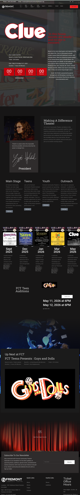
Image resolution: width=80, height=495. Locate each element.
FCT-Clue (20, 6)
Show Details (6, 265)
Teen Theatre (32, 6)
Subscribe (69, 462)
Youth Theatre (38, 6)
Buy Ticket (74, 6)
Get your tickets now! (29, 78)
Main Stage (26, 6)
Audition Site (67, 296)
